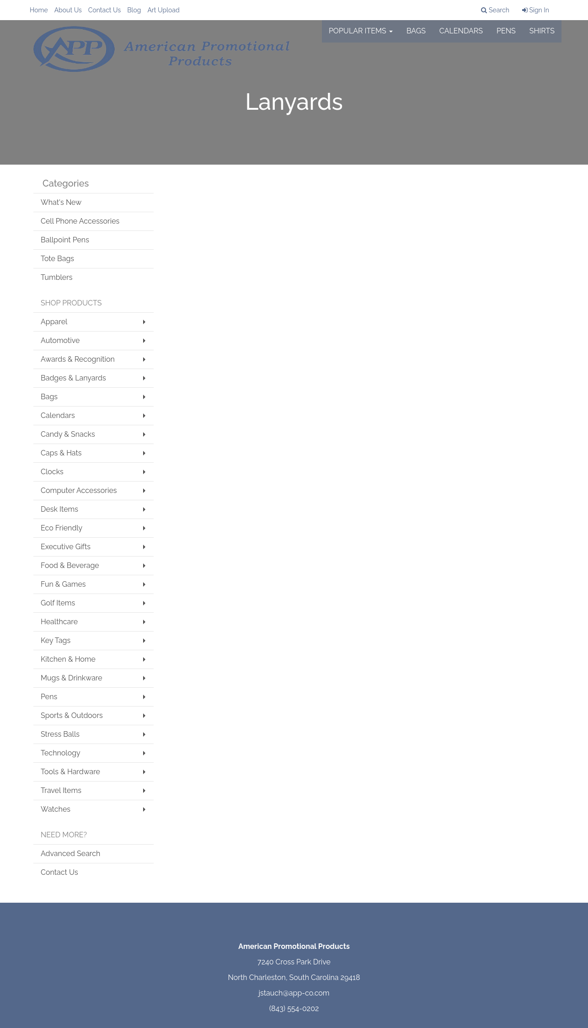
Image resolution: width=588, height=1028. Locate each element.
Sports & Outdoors (72, 715)
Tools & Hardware (70, 771)
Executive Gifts (66, 546)
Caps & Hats (61, 453)
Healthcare (59, 621)
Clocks (52, 471)
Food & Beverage (70, 565)
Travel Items (61, 790)
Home (39, 10)
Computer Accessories (79, 490)
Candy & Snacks (68, 434)
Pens (506, 36)
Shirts (542, 36)
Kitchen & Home (68, 659)
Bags (416, 36)
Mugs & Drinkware (71, 678)
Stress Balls (60, 734)
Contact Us (104, 10)
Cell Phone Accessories (80, 221)
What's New (61, 202)
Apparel (54, 321)
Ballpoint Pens (65, 240)
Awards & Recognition (78, 359)
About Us (68, 10)
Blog (134, 10)
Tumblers (57, 277)
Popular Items (361, 36)
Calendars (461, 36)
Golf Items (58, 603)
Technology (60, 753)
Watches (55, 809)
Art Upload (163, 10)
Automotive (60, 340)
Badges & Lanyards (73, 378)
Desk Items (59, 509)
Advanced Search (70, 853)
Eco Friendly (61, 528)
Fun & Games (63, 584)
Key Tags (55, 640)
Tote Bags (57, 258)
